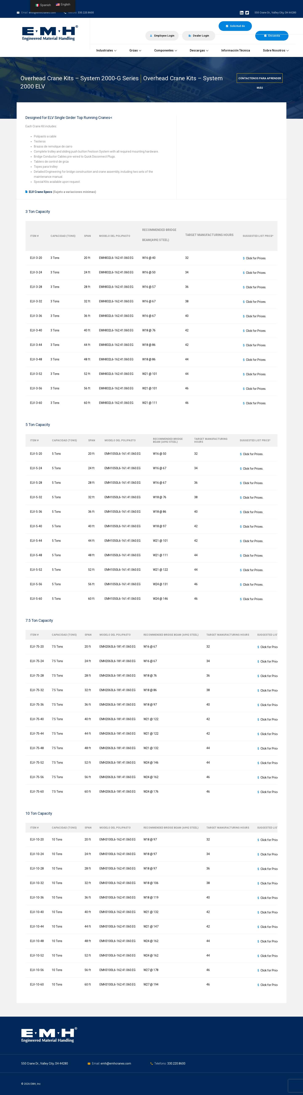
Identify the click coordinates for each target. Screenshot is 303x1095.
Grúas (135, 50)
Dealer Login (199, 35)
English (63, 4)
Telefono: (160, 1063)
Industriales (106, 50)
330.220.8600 (86, 12)
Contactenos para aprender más (259, 80)
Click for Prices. (256, 258)
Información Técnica (235, 50)
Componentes (165, 50)
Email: (96, 1063)
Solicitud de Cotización (235, 27)
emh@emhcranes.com (42, 12)
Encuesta (272, 35)
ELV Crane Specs (40, 192)
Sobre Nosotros (276, 50)
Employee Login (162, 35)
